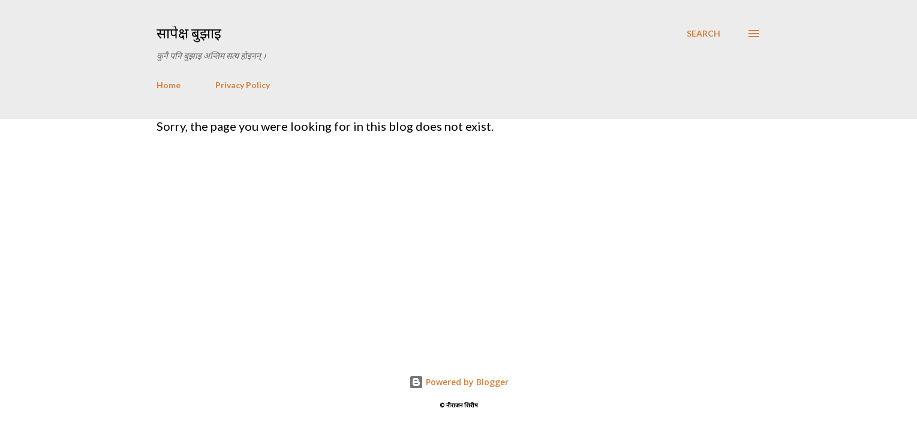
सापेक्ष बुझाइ (189, 33)
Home (169, 85)
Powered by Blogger (459, 382)
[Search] (703, 33)
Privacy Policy (242, 85)
